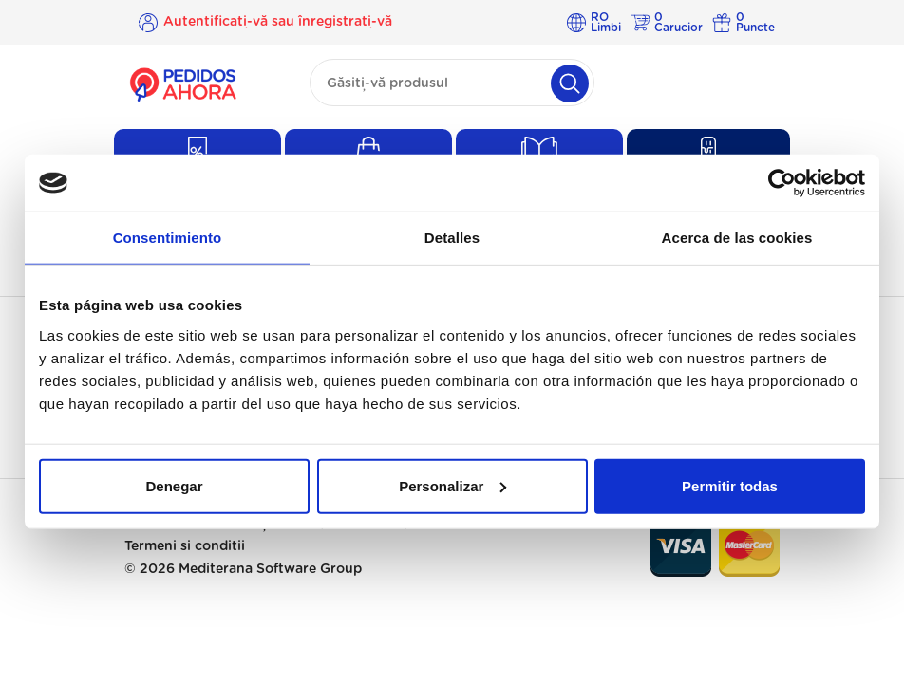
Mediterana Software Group (270, 569)
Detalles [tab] (452, 238)
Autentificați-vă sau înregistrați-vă (277, 21)
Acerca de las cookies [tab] (737, 238)
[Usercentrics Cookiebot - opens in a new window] (782, 183)
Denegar (173, 485)
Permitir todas (730, 485)
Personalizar (452, 485)
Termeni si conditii (184, 546)
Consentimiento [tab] (167, 238)
